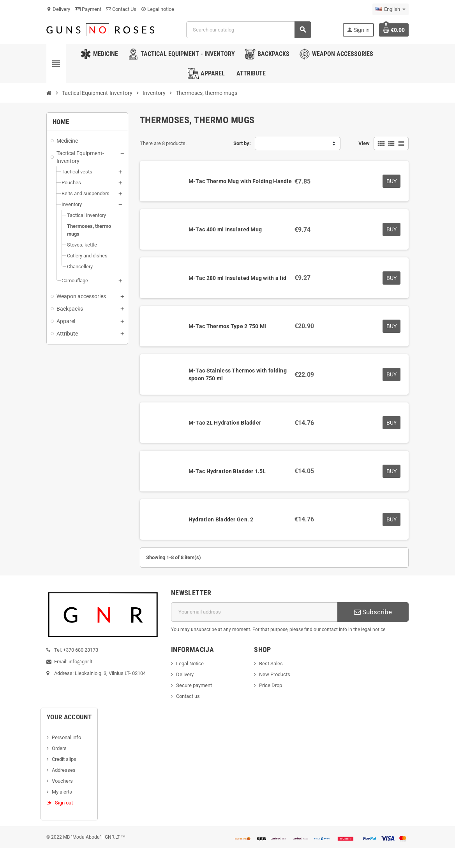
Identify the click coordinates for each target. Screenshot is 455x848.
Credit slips (64, 759)
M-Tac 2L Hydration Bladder (225, 423)
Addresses (64, 770)
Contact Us (121, 9)
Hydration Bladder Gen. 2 (221, 519)
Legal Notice (190, 663)
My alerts (62, 792)
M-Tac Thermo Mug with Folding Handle (240, 181)
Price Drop (270, 685)
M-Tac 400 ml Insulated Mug (225, 229)
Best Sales (271, 663)
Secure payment (194, 685)
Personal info (66, 737)
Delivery (58, 9)
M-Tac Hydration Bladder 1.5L (227, 471)
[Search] (248, 29)
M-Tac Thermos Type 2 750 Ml (227, 326)
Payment (88, 9)
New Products (274, 674)
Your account (69, 717)
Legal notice (157, 9)
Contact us (188, 696)
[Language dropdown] (390, 9)
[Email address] (254, 612)
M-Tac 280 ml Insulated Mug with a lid (237, 278)
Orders (59, 748)
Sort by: (242, 143)
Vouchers (62, 781)
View (364, 143)
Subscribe (373, 612)
